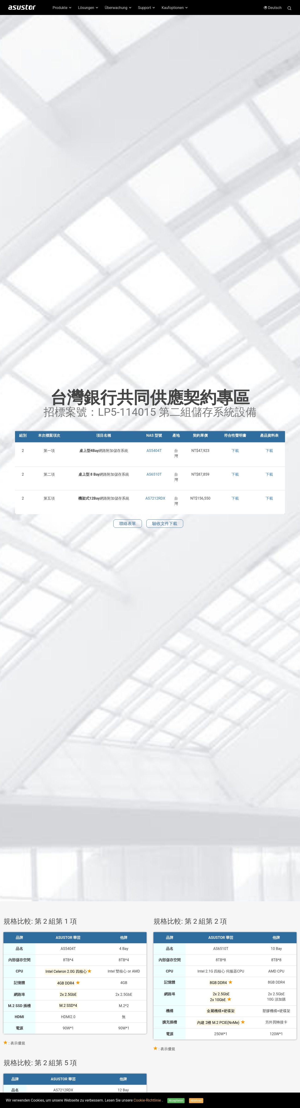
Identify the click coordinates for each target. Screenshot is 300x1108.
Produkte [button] (62, 8)
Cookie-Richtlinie (148, 1100)
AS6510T (154, 474)
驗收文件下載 (164, 523)
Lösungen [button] (88, 8)
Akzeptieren (176, 1100)
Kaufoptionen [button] (175, 8)
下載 (235, 450)
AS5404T (154, 450)
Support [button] (147, 8)
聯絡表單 (127, 523)
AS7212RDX (155, 498)
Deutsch (273, 8)
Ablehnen (196, 1100)
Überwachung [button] (118, 8)
